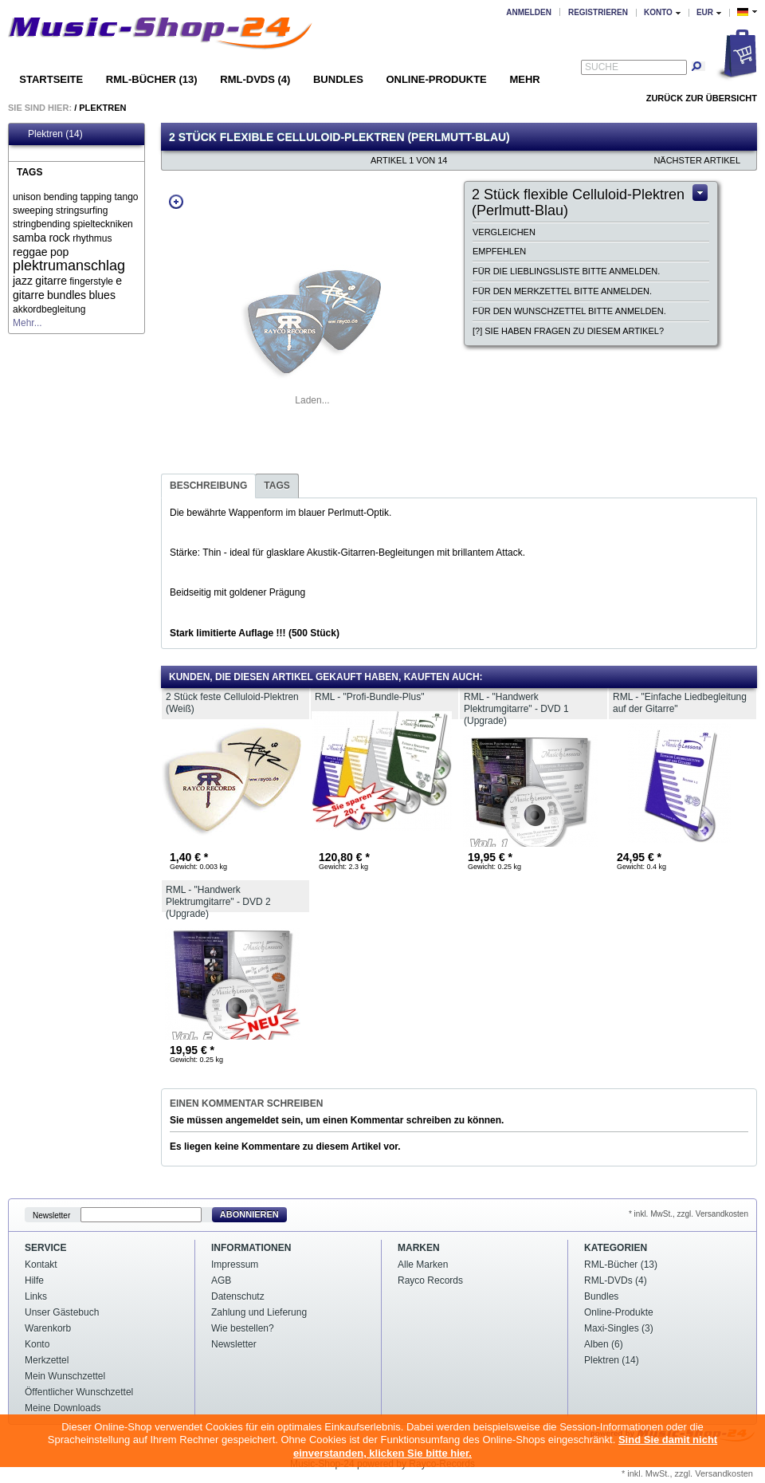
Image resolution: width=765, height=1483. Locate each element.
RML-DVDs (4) (255, 79)
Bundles (338, 79)
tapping (96, 197)
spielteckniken (102, 224)
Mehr (524, 79)
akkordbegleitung (49, 309)
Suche (601, 67)
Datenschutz (238, 1296)
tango (126, 197)
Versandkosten (724, 1473)
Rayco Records (430, 1280)
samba (29, 237)
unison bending (45, 197)
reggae (30, 252)
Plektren (102, 107)
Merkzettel (47, 1360)
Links (36, 1296)
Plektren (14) (48, 134)
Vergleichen (504, 232)
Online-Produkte (436, 79)
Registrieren (598, 12)
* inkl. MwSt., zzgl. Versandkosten (688, 1214)
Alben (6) (603, 1344)
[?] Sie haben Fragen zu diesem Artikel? (568, 331)
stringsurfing (82, 210)
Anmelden (528, 12)
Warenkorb (48, 1328)
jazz (23, 280)
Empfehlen (499, 251)
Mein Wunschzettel (65, 1376)
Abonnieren (249, 1214)
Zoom (176, 202)
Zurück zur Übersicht (701, 98)
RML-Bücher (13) (152, 79)
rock (59, 237)
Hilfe (34, 1280)
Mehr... (27, 322)
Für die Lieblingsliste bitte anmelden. (566, 271)
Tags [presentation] (276, 485)
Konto (37, 1344)
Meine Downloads (62, 1408)
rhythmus (92, 238)
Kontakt (41, 1264)
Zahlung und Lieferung (259, 1312)
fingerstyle (91, 281)
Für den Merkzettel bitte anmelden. (562, 291)
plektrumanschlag (69, 265)
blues (101, 295)
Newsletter (51, 1214)
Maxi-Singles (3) (618, 1328)
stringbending (41, 224)
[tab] (208, 486)
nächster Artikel (696, 160)
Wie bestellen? (242, 1328)
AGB (221, 1280)
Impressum (234, 1264)
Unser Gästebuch (62, 1312)
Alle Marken (423, 1264)
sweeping (33, 210)
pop (59, 252)
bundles (66, 295)
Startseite (51, 79)
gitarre (51, 280)
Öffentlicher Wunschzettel (79, 1392)
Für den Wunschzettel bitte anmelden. (569, 311)
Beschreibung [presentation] (208, 485)
